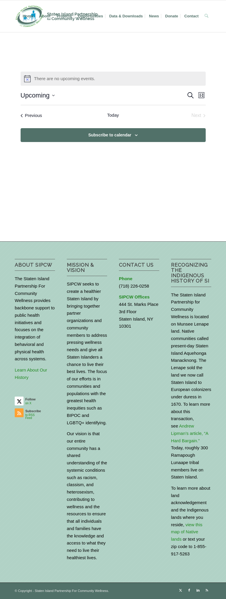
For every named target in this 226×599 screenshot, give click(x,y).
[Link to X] (180, 590)
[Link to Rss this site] (206, 590)
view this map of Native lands (186, 532)
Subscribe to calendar (109, 135)
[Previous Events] (31, 115)
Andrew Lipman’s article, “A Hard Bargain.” (189, 433)
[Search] (206, 16)
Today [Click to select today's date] (113, 115)
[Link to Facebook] (189, 590)
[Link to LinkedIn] (198, 590)
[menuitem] (28, 16)
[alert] (113, 79)
